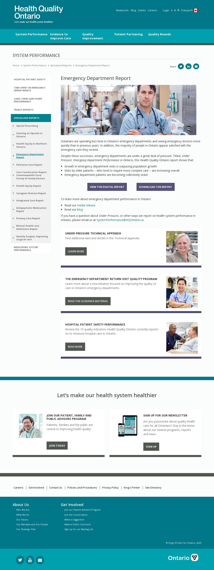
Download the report (155, 187)
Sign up (151, 446)
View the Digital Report (107, 187)
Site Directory (153, 487)
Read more (75, 346)
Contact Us (55, 487)
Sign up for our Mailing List (78, 529)
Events (142, 10)
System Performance (34, 65)
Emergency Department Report (92, 65)
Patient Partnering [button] (128, 34)
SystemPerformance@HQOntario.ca (120, 220)
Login (166, 10)
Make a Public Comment (77, 524)
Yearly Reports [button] (24, 109)
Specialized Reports (60, 65)
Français (187, 10)
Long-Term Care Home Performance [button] (28, 100)
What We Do (22, 514)
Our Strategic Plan (26, 529)
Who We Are (23, 509)
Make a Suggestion (74, 519)
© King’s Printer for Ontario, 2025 (183, 542)
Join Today (57, 445)
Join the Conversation (76, 514)
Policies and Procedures (82, 487)
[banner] (39, 12)
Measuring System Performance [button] (26, 248)
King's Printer (132, 487)
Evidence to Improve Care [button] (60, 36)
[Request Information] (40, 560)
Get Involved (36, 487)
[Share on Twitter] (181, 66)
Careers (152, 10)
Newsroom (122, 10)
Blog (133, 10)
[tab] (31, 79)
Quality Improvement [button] (92, 36)
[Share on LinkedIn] (188, 66)
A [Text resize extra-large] (178, 10)
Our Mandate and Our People (32, 524)
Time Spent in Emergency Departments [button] (29, 89)
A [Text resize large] (175, 10)
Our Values (22, 519)
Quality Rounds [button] (159, 34)
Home (16, 65)
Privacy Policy (110, 487)
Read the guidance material (88, 301)
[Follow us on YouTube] (30, 560)
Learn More (76, 251)
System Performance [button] (31, 34)
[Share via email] (196, 66)
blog (80, 209)
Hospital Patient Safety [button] (29, 79)
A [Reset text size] (172, 10)
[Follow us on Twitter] (20, 560)
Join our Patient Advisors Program (82, 509)
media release (86, 205)
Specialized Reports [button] (26, 117)
